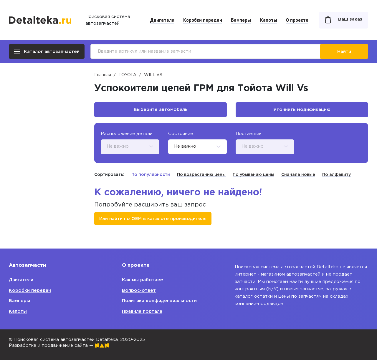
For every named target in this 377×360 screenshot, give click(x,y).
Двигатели (162, 20)
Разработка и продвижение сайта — (59, 345)
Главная (102, 75)
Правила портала (142, 311)
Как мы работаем (142, 280)
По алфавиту (336, 174)
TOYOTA (127, 75)
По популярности (150, 174)
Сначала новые (298, 174)
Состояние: (181, 134)
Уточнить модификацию (301, 109)
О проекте (297, 20)
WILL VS (153, 75)
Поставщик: (249, 134)
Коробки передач (202, 20)
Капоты (268, 20)
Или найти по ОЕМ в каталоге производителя (152, 219)
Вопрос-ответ (139, 290)
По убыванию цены (253, 174)
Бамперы (241, 20)
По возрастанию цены (201, 174)
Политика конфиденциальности (159, 301)
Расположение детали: (127, 134)
